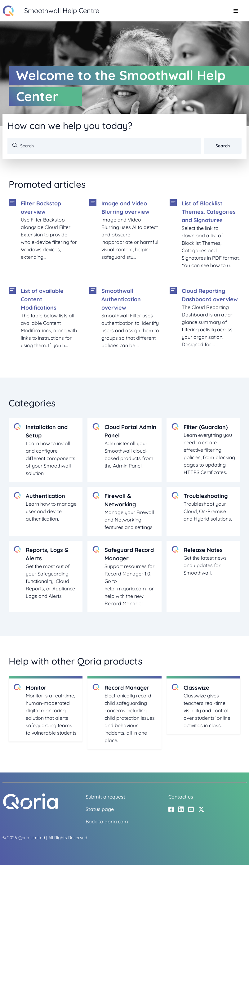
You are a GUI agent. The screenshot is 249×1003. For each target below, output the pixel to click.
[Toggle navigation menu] (236, 11)
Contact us (180, 797)
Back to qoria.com (107, 821)
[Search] (104, 146)
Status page (100, 809)
